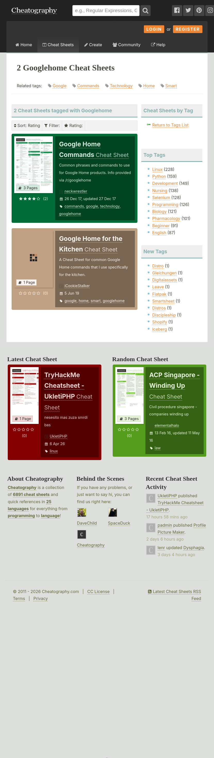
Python (159, 176)
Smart (171, 85)
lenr (161, 547)
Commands (88, 85)
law (158, 448)
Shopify (159, 322)
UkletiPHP (58, 436)
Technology (121, 85)
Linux (157, 169)
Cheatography (22, 487)
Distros (159, 308)
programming (21, 515)
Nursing (159, 190)
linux (54, 451)
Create (93, 44)
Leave (158, 286)
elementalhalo (167, 425)
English (159, 232)
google (92, 206)
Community (127, 44)
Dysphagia (193, 547)
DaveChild (87, 523)
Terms (19, 598)
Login (154, 29)
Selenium (161, 197)
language (50, 515)
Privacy (40, 598)
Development (165, 183)
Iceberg (159, 329)
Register (188, 29)
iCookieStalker (77, 285)
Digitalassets (164, 279)
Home (23, 44)
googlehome (70, 213)
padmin (165, 525)
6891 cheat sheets (31, 494)
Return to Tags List (170, 125)
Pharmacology (166, 218)
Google (60, 85)
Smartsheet (163, 301)
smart (96, 300)
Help (158, 44)
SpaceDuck (119, 523)
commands (74, 206)
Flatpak (159, 294)
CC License (98, 591)
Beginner (161, 225)
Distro (157, 266)
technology (109, 206)
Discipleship (164, 315)
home (83, 300)
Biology (159, 211)
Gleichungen (164, 272)
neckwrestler (75, 191)
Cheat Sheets (58, 44)
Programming (165, 204)
